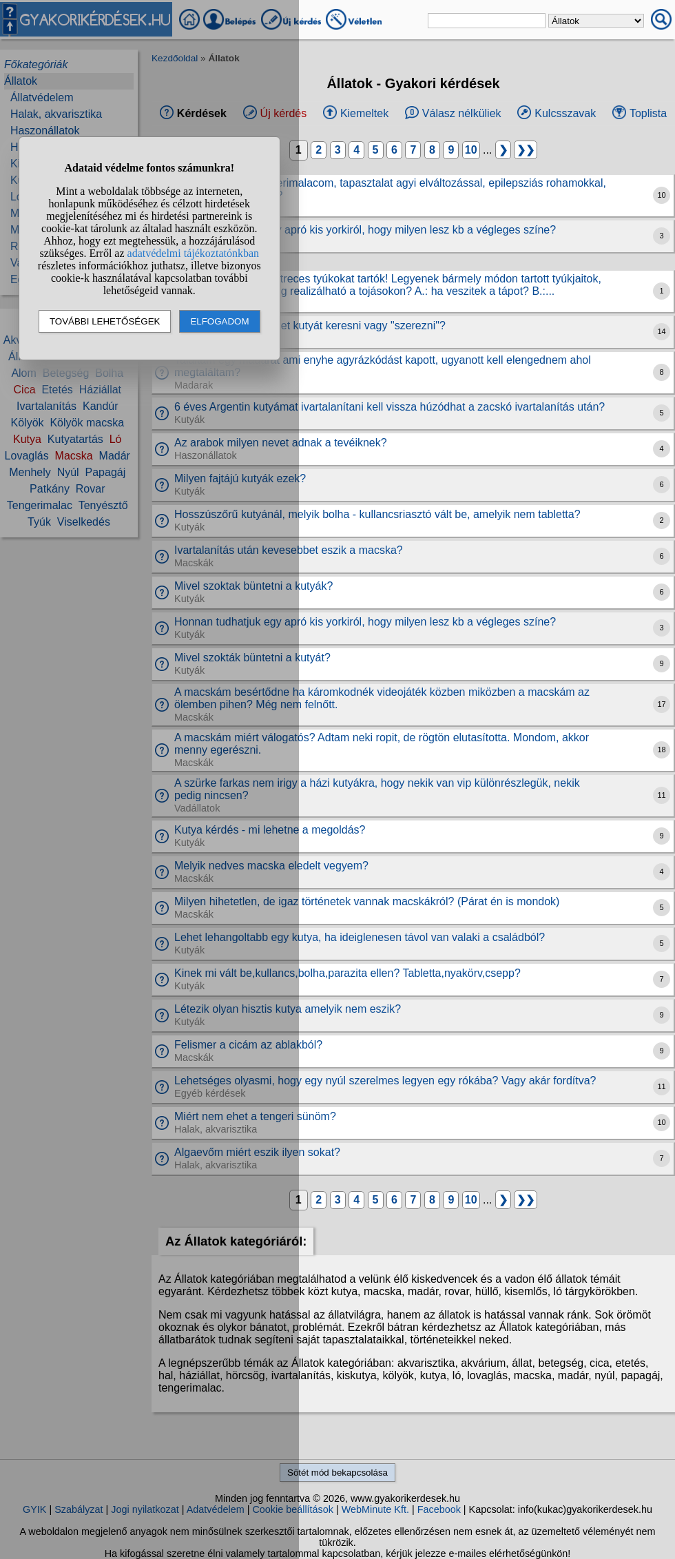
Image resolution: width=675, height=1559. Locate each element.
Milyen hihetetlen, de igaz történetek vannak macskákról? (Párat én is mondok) (366, 901)
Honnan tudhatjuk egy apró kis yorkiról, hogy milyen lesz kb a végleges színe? (365, 230)
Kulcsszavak (565, 113)
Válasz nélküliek (461, 113)
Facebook (439, 1509)
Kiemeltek (364, 113)
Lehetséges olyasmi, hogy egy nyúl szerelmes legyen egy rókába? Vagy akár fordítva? (385, 1080)
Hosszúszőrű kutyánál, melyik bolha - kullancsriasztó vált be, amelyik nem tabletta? (377, 514)
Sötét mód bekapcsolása (337, 1472)
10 (471, 150)
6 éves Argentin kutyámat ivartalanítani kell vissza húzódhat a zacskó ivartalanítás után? (389, 407)
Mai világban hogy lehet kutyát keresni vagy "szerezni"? (310, 325)
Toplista (648, 113)
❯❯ (525, 150)
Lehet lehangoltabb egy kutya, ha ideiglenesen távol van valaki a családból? (359, 937)
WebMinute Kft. (375, 1509)
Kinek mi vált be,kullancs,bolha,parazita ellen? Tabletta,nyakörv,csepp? (347, 973)
